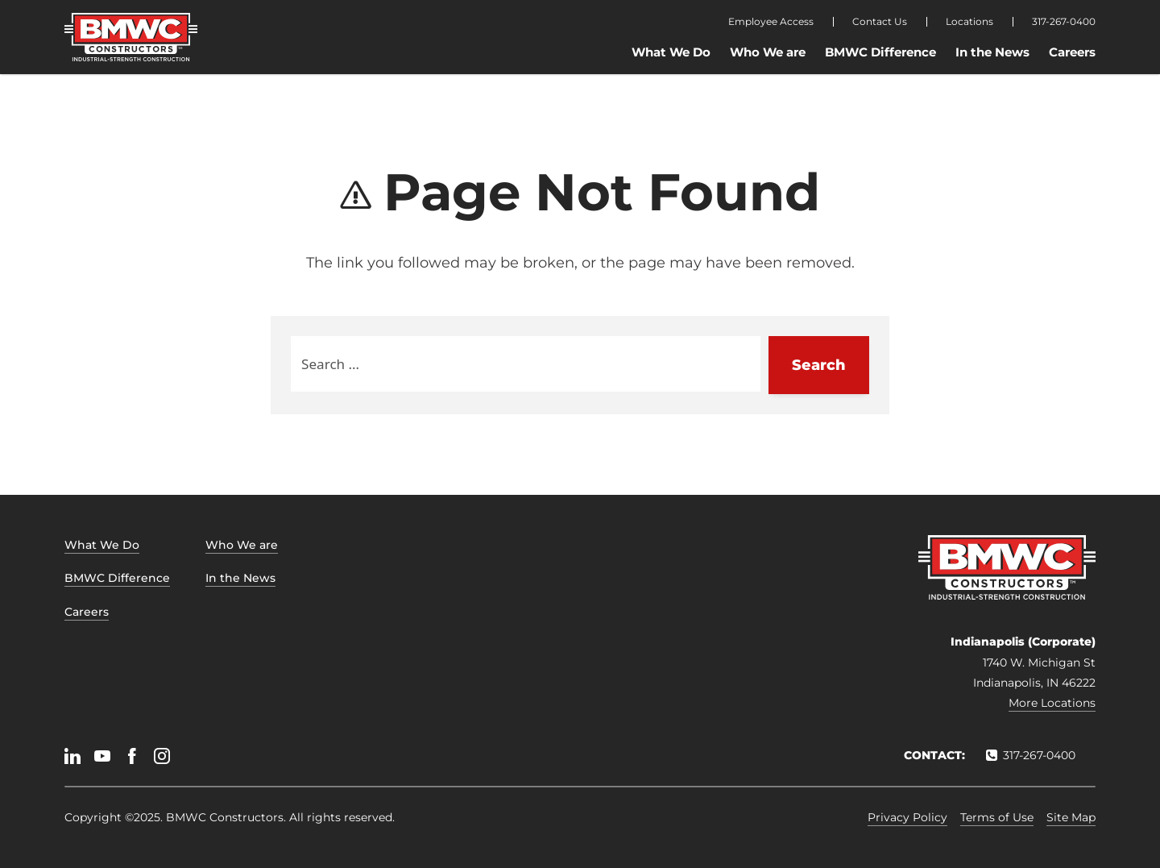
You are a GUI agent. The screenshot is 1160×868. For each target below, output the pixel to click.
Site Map (1071, 817)
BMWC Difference (880, 52)
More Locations (1052, 703)
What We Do (671, 52)
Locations (969, 22)
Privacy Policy (907, 817)
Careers (1072, 52)
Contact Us (879, 22)
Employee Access (771, 22)
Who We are (768, 52)
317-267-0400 (1064, 22)
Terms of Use (997, 817)
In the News (992, 52)
